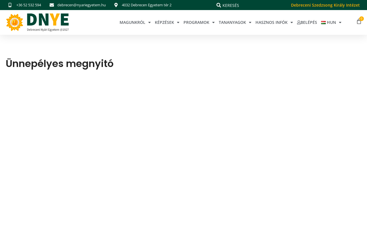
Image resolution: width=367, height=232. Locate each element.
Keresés (230, 5)
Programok (199, 22)
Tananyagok (235, 22)
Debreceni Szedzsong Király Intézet (325, 5)
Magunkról (135, 22)
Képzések (167, 22)
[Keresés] (218, 5)
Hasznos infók (274, 22)
